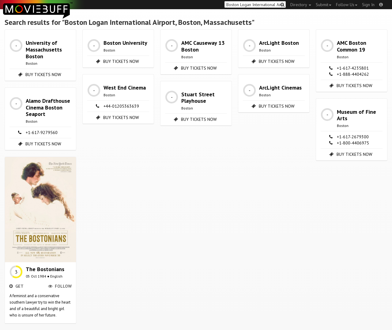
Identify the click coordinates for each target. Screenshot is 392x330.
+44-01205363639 (121, 106)
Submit (323, 4)
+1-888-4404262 (353, 74)
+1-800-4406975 (353, 143)
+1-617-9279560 (42, 132)
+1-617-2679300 (353, 137)
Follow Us (346, 4)
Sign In (368, 4)
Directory (300, 4)
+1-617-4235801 (353, 68)
